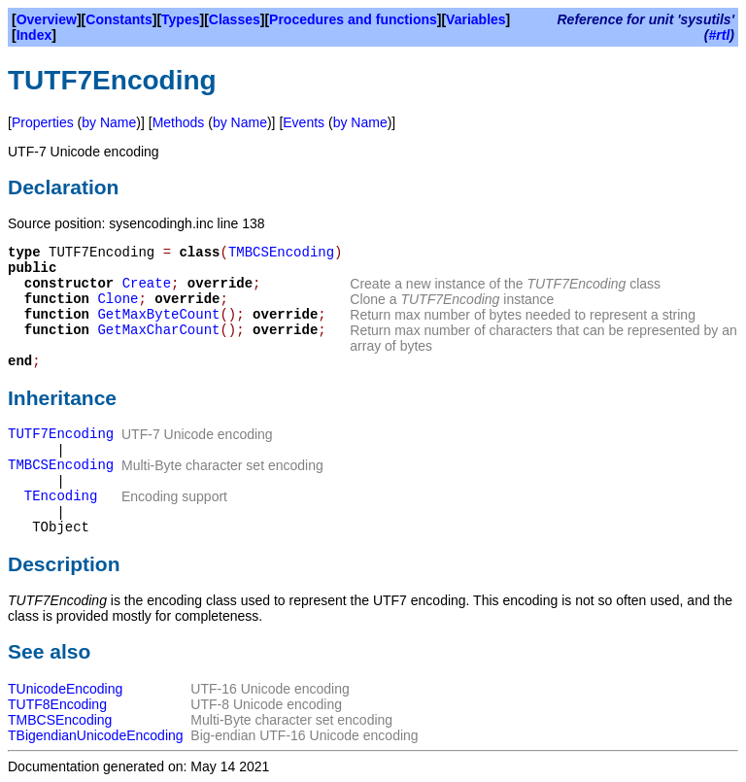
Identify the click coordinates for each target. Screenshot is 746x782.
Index (34, 35)
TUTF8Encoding (57, 704)
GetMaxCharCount (158, 330)
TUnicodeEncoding (65, 689)
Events (303, 122)
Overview (47, 19)
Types (180, 19)
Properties (43, 122)
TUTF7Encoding (61, 434)
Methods (179, 122)
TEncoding (61, 496)
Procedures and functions (353, 19)
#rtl (719, 35)
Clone (117, 299)
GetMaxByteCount (158, 315)
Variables (476, 19)
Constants (118, 19)
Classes (234, 19)
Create (146, 283)
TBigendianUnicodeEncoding (96, 735)
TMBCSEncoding (281, 252)
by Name (109, 122)
